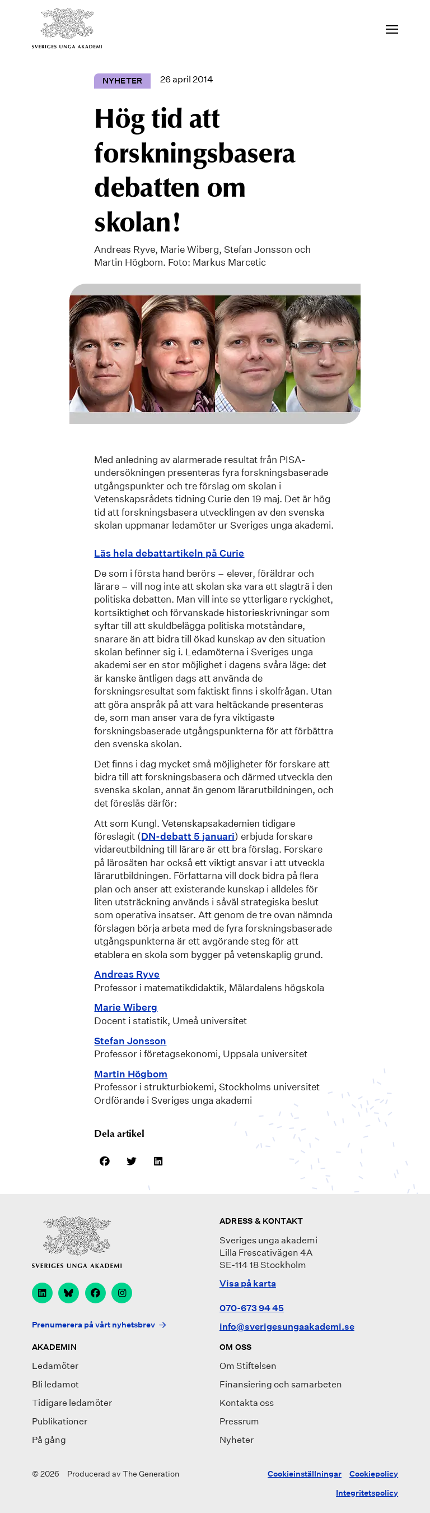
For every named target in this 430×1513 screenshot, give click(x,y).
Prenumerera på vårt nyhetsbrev (93, 1325)
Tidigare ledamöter (72, 1403)
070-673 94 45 (251, 1308)
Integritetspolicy (367, 1493)
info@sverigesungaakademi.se (286, 1326)
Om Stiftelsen (248, 1366)
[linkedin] (42, 1293)
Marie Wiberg (125, 1007)
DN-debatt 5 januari (188, 836)
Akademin (54, 1347)
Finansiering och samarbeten (280, 1384)
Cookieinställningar (305, 1474)
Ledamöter (55, 1366)
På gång (49, 1440)
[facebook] (95, 1293)
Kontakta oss (246, 1403)
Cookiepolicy (373, 1474)
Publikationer (59, 1421)
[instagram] (121, 1293)
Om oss (235, 1347)
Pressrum (239, 1421)
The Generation (151, 1474)
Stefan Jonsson (130, 1041)
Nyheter (236, 1440)
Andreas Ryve (127, 974)
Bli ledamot (55, 1384)
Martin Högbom (130, 1074)
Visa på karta (247, 1283)
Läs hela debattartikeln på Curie (169, 553)
